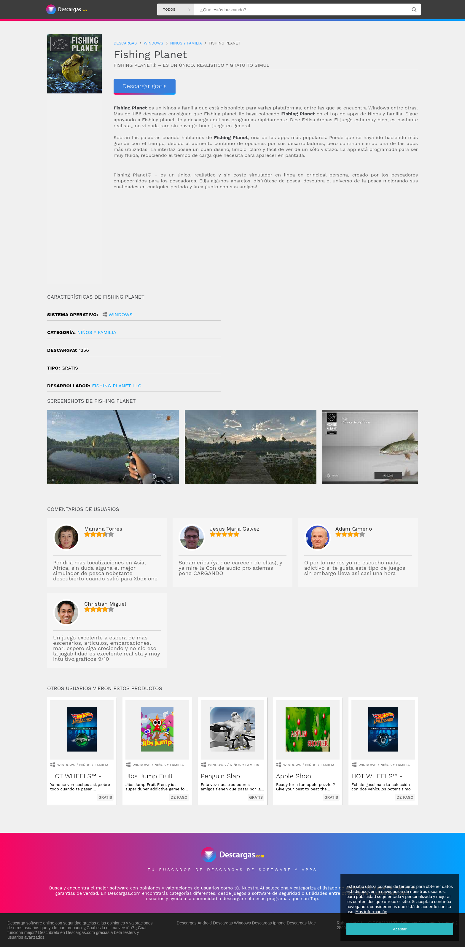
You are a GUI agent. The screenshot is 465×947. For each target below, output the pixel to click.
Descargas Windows (232, 923)
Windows (121, 314)
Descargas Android (194, 923)
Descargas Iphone (269, 923)
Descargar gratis (144, 86)
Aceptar (400, 929)
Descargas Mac (301, 923)
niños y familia (96, 332)
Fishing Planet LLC (116, 386)
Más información (371, 911)
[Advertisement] (266, 242)
